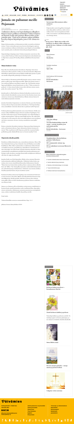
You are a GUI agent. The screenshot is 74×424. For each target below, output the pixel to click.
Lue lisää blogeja (67, 86)
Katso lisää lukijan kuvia (65, 110)
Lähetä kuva (68, 112)
